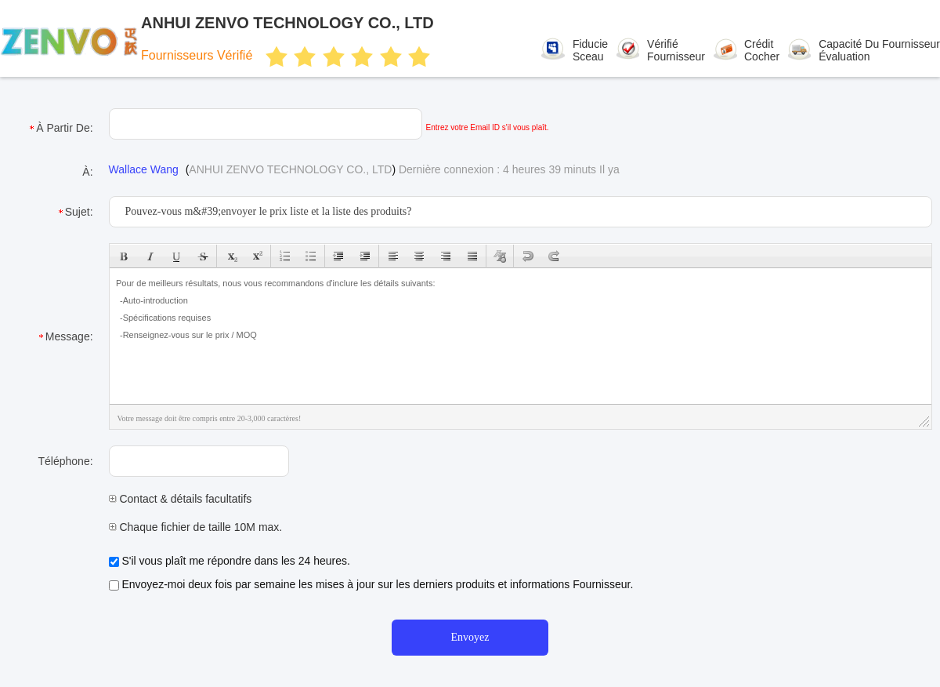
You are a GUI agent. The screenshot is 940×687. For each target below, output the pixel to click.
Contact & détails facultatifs (180, 499)
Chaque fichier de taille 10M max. (196, 527)
